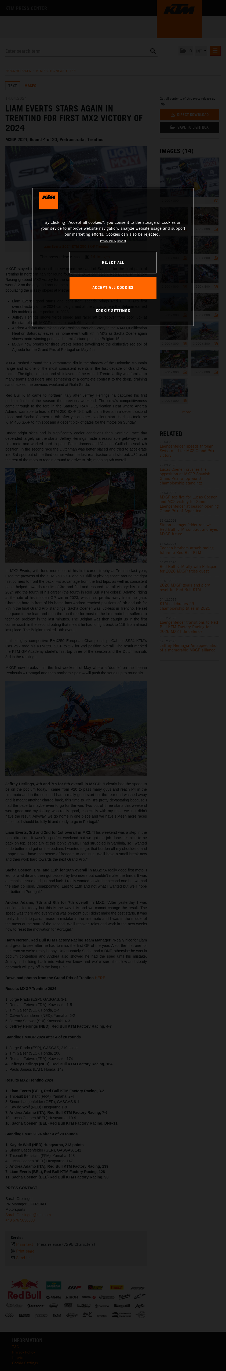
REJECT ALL (113, 262)
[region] (113, 257)
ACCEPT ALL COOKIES (113, 287)
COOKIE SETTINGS (113, 310)
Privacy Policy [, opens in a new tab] (108, 241)
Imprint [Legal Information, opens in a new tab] (121, 241)
